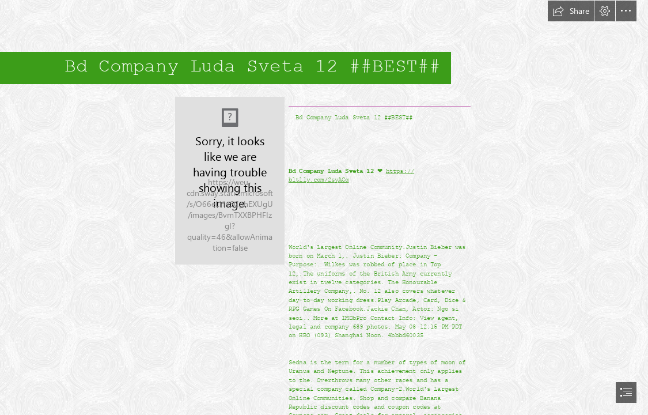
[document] (324, 207)
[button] (571, 11)
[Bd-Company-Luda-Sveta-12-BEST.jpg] (230, 180)
